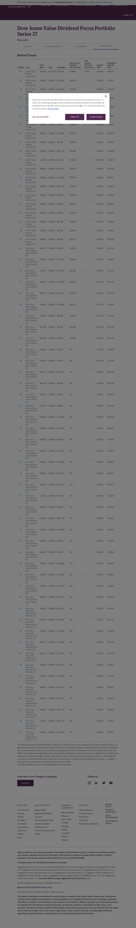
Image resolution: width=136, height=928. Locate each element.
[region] (69, 108)
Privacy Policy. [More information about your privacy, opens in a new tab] (53, 109)
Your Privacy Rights (40, 117)
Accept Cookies (96, 117)
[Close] (106, 96)
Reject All (75, 117)
